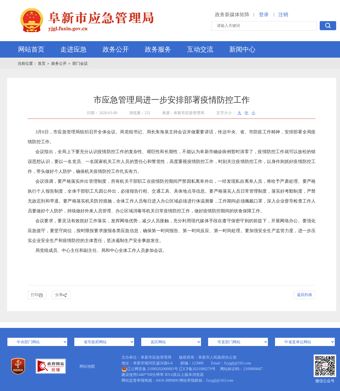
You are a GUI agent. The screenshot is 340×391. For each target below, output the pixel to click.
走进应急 (73, 49)
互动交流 (200, 49)
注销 (283, 14)
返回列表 (304, 295)
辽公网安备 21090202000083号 (149, 369)
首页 (42, 63)
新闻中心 (242, 49)
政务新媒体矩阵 (232, 14)
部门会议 (80, 63)
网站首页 (31, 49)
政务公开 (116, 49)
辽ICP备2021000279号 (197, 369)
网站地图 (87, 366)
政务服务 (158, 49)
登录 (264, 14)
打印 (37, 295)
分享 (61, 295)
